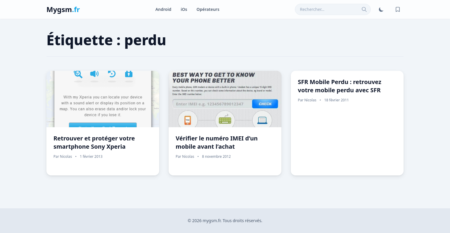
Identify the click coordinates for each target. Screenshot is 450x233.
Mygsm (63, 9)
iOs (184, 9)
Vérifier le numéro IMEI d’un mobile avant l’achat (217, 142)
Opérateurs (208, 9)
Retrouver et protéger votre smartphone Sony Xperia (94, 142)
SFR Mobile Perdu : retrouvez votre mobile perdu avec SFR (339, 86)
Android (163, 9)
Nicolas (66, 156)
